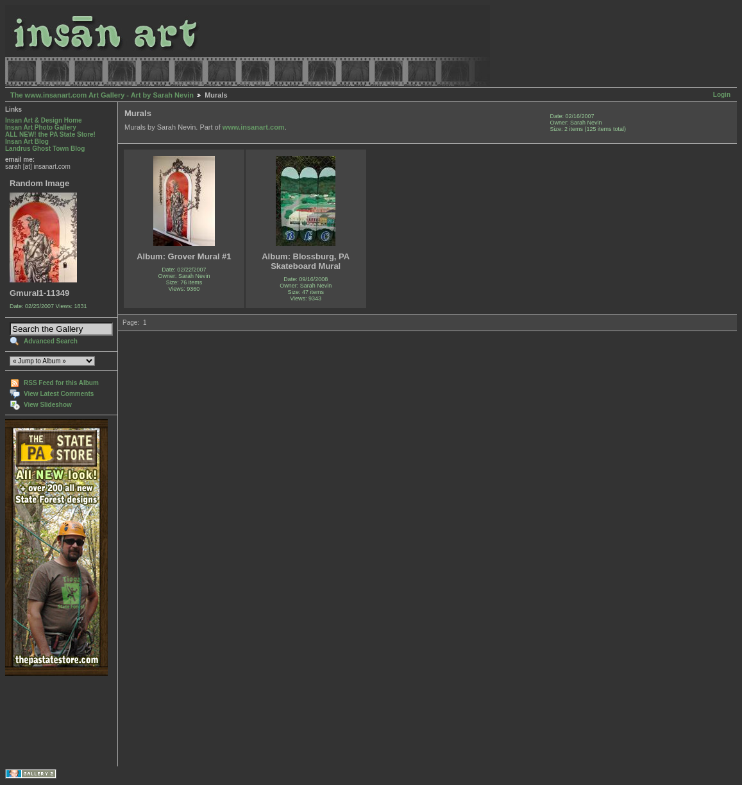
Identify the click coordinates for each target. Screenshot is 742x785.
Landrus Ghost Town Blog (45, 148)
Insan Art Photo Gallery (40, 127)
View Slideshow (48, 404)
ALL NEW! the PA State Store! (50, 134)
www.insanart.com (254, 127)
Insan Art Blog (27, 141)
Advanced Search (51, 341)
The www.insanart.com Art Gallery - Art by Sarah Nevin (102, 95)
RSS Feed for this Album (61, 382)
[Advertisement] (45, 721)
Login (721, 94)
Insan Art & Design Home (43, 120)
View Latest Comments (59, 393)
